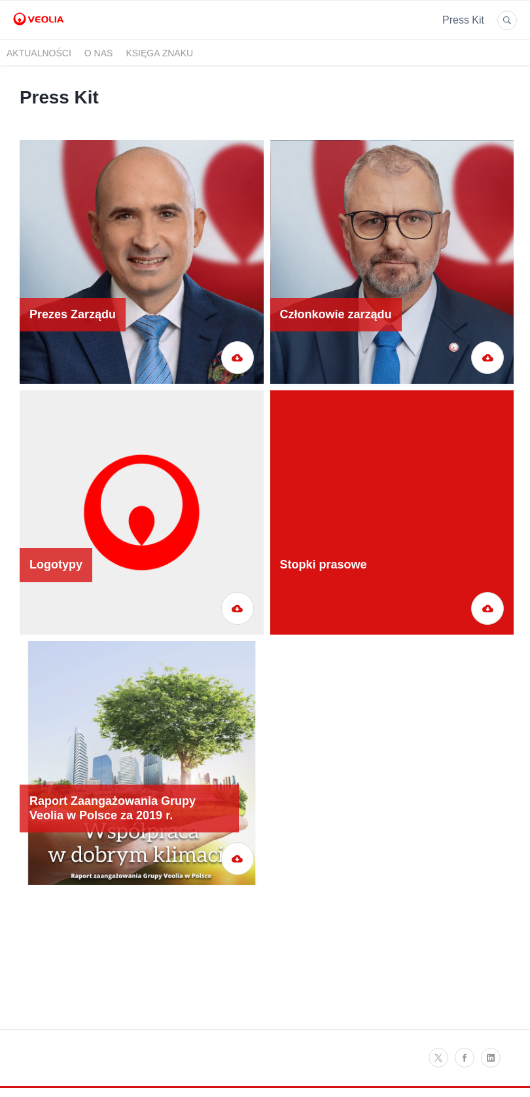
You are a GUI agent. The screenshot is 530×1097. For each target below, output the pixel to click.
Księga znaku (159, 53)
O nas (98, 53)
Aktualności (39, 53)
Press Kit (463, 20)
